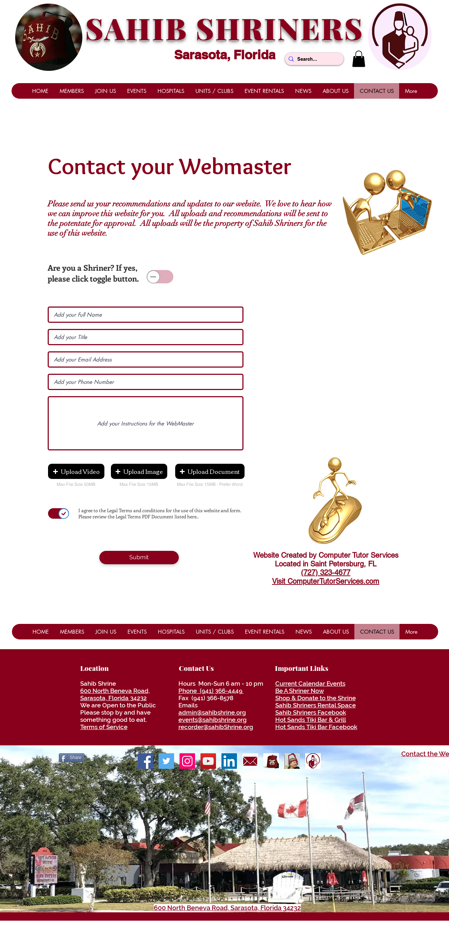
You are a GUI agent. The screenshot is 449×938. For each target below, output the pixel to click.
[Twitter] (166, 761)
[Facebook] (145, 761)
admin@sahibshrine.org (212, 712)
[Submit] (139, 557)
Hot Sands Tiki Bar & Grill (310, 719)
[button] (359, 59)
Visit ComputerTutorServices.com (325, 581)
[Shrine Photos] (187, 761)
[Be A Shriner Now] (292, 761)
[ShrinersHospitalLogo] (313, 761)
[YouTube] (208, 761)
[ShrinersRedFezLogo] (271, 761)
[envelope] (250, 761)
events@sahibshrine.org (212, 719)
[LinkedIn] (229, 761)
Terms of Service (104, 727)
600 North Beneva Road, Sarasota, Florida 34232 (115, 694)
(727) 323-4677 (325, 572)
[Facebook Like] (373, 757)
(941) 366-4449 (222, 690)
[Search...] (312, 59)
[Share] (72, 757)
